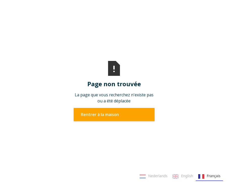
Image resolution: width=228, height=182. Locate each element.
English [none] (182, 176)
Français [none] (209, 176)
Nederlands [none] (153, 176)
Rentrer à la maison (100, 114)
